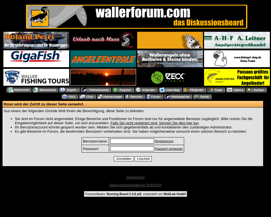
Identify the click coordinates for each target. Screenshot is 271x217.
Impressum (135, 177)
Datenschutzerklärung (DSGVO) (135, 185)
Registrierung (164, 141)
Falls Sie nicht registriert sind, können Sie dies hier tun (154, 123)
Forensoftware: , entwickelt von (135, 194)
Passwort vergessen (169, 148)
